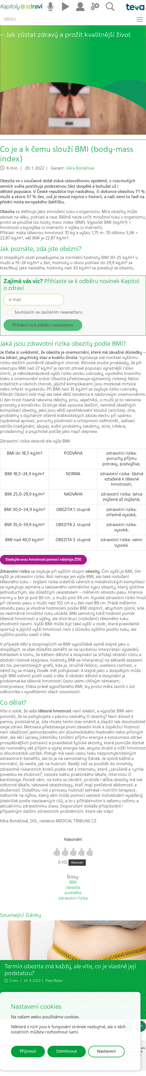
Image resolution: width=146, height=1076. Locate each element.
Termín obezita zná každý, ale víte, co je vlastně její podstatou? (70, 969)
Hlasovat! (77, 862)
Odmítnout (66, 1051)
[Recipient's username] (34, 299)
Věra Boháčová (80, 168)
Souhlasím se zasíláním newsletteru (48, 312)
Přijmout (28, 1051)
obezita (73, 887)
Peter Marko (54, 980)
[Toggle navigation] (139, 19)
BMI (73, 882)
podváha (73, 892)
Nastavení (106, 1051)
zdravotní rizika (73, 898)
